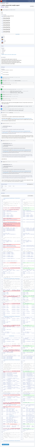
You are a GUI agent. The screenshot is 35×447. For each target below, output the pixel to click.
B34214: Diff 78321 (18, 80)
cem (3, 37)
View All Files (17, 34)
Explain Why (30, 106)
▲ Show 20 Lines (6, 278)
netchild (10, 112)
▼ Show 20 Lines (17, 278)
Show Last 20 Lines (17, 440)
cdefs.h (4, 190)
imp (6, 9)
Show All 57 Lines (11, 278)
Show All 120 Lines (11, 316)
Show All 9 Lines (11, 415)
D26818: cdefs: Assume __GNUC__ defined (16, 92)
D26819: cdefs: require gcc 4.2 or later (16, 91)
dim (3, 39)
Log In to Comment (5, 444)
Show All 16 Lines (11, 335)
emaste (4, 51)
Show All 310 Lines (11, 440)
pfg (3, 42)
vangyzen (4, 50)
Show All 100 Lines (11, 359)
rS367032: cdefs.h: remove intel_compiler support (8, 54)
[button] (34, 1)
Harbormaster (4, 80)
